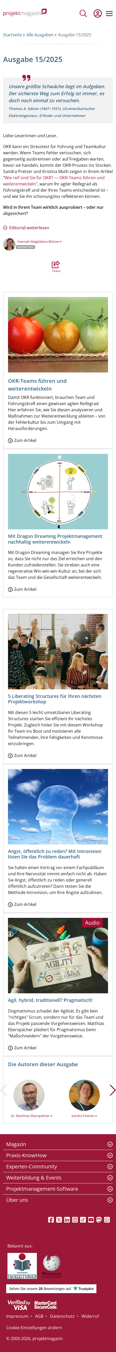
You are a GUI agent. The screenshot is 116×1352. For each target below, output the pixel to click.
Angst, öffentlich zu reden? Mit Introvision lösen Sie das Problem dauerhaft (54, 854)
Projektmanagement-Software (42, 1188)
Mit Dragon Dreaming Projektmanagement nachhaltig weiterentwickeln (55, 539)
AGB (39, 1316)
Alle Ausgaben (40, 35)
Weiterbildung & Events (34, 1177)
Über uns (17, 1199)
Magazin (16, 1144)
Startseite (12, 35)
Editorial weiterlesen (29, 228)
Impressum (17, 1316)
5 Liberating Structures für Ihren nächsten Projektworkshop (54, 699)
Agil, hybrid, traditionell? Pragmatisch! (50, 1000)
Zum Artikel (25, 440)
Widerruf (90, 1316)
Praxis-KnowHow (26, 1155)
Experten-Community (31, 1166)
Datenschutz (62, 1316)
